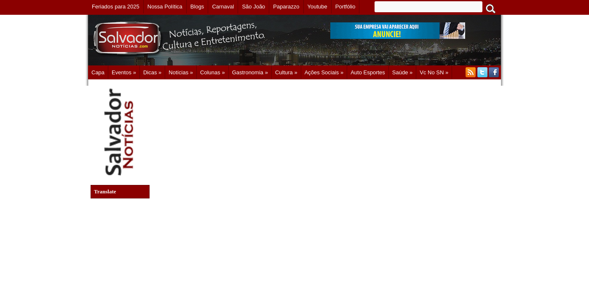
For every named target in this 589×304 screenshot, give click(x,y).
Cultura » (286, 72)
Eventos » (124, 72)
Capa (97, 72)
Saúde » (402, 72)
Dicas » (152, 72)
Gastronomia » (250, 72)
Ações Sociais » (324, 72)
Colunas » (212, 72)
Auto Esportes (368, 72)
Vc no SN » (434, 72)
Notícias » (181, 72)
